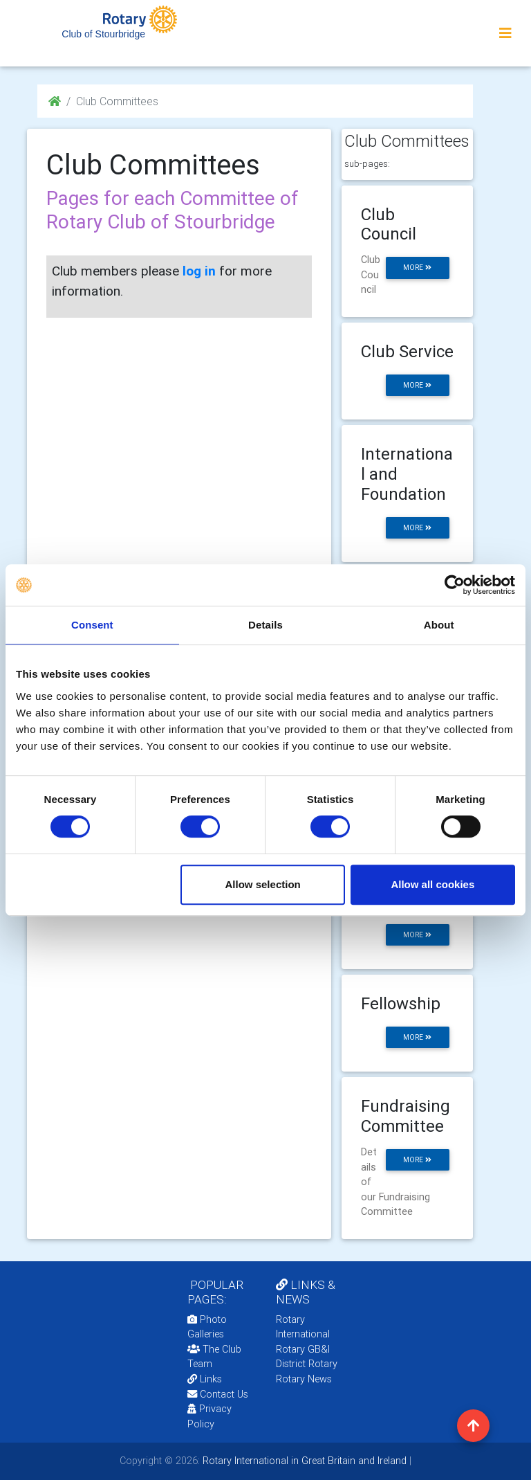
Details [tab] (265, 625)
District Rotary (306, 1363)
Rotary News (304, 1379)
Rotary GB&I (303, 1349)
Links (204, 1379)
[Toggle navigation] (505, 33)
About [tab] (439, 625)
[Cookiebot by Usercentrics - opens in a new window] (454, 585)
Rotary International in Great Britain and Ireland (303, 1460)
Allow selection (263, 884)
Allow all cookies (432, 884)
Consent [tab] (92, 625)
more (417, 267)
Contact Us (217, 1394)
